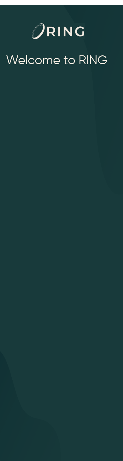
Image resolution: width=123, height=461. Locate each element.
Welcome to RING (57, 58)
